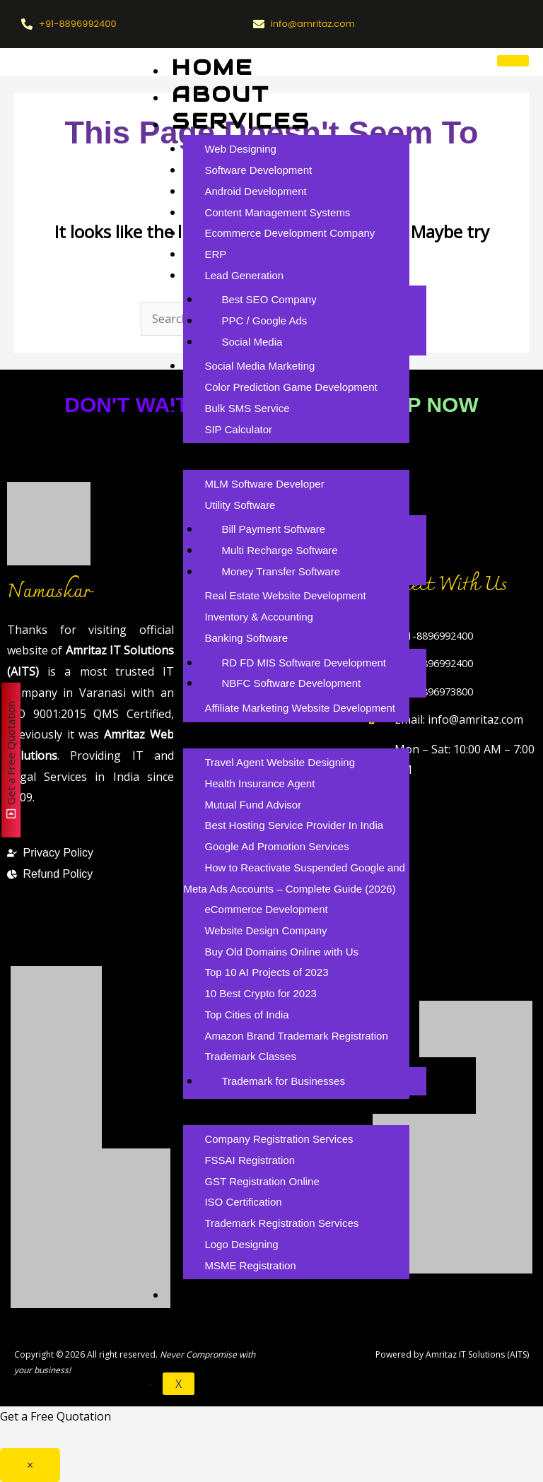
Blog (211, 734)
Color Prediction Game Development (290, 387)
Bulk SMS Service (246, 408)
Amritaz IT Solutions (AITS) (477, 1354)
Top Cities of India (246, 1014)
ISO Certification (242, 1202)
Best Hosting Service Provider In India (293, 825)
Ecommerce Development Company (289, 233)
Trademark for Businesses (283, 1081)
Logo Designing (241, 1244)
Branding (245, 1111)
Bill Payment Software (273, 529)
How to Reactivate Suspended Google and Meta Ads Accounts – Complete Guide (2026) (294, 878)
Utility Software (239, 505)
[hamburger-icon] (513, 60)
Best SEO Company (268, 299)
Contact (238, 1318)
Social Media (251, 342)
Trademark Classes (250, 1056)
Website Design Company (265, 930)
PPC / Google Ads (264, 320)
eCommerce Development (265, 909)
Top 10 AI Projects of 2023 (266, 972)
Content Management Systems (277, 212)
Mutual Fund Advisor (252, 805)
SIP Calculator (238, 429)
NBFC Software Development (291, 683)
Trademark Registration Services (281, 1223)
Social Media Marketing (259, 366)
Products (249, 455)
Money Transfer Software (280, 571)
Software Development (258, 170)
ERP (215, 254)
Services (241, 121)
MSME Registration (250, 1265)
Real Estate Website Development (285, 595)
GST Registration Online (261, 1181)
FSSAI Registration (249, 1160)
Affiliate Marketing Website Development (299, 708)
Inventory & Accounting (258, 617)
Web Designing (240, 149)
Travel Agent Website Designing (279, 762)
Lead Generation (244, 275)
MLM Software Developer (264, 484)
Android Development (255, 191)
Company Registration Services (278, 1139)
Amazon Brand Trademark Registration (295, 1036)
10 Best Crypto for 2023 (260, 993)
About (221, 94)
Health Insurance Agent (259, 783)
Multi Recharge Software (279, 550)
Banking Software (246, 638)
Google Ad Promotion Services (276, 846)
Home (212, 67)
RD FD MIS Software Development (303, 663)
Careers (238, 1291)
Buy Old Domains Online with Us (281, 952)
